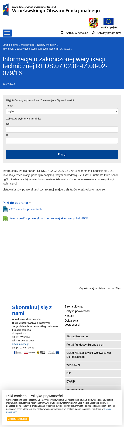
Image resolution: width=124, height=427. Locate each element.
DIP (68, 373)
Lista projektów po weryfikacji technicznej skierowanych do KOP (48, 218)
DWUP (70, 381)
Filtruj (62, 154)
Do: (8, 135)
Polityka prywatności (77, 311)
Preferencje (110, 419)
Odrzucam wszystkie (66, 419)
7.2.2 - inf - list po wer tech (25, 209)
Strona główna (73, 306)
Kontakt (69, 315)
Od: (8, 123)
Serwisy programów (109, 32)
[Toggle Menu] (7, 33)
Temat (9, 105)
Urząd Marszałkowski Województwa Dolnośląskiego (88, 354)
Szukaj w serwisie (77, 32)
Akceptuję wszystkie (17, 419)
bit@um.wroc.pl (20, 344)
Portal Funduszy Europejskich (85, 344)
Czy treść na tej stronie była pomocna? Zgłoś (100, 288)
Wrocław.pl (73, 365)
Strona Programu (77, 336)
